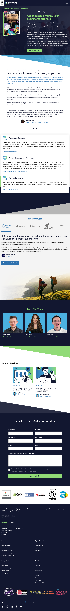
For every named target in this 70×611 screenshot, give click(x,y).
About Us (38, 562)
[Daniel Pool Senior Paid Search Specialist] (57, 326)
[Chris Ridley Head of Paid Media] (13, 326)
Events (36, 573)
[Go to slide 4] (36, 128)
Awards (37, 576)
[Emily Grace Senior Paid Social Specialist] (35, 326)
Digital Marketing (40, 542)
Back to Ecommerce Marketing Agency (15, 8)
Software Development (7, 549)
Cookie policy (30, 602)
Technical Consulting (6, 553)
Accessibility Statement (41, 583)
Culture (37, 569)
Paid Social (37, 553)
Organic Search (39, 546)
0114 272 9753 (21, 529)
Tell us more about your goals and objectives (21, 454)
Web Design (4, 566)
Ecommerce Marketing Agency (16, 70)
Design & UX (5, 562)
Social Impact (38, 571)
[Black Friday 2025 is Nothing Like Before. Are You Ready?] (23, 383)
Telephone (38, 430)
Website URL (39, 438)
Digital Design (5, 571)
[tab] (6, 227)
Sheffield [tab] (4, 523)
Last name (11, 438)
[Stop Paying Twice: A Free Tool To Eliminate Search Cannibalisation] (46, 383)
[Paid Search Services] (35, 144)
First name (11, 430)
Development (5, 542)
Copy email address (7, 519)
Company (38, 446)
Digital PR (37, 549)
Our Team (37, 566)
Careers (37, 578)
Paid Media (38, 551)
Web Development (6, 546)
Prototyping (4, 573)
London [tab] (12, 523)
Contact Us (38, 581)
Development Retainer (7, 551)
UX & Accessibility (6, 569)
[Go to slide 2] (33, 128)
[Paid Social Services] (35, 183)
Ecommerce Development (7, 556)
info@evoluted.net (8, 517)
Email (10, 446)
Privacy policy (19, 602)
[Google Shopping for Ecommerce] (35, 164)
